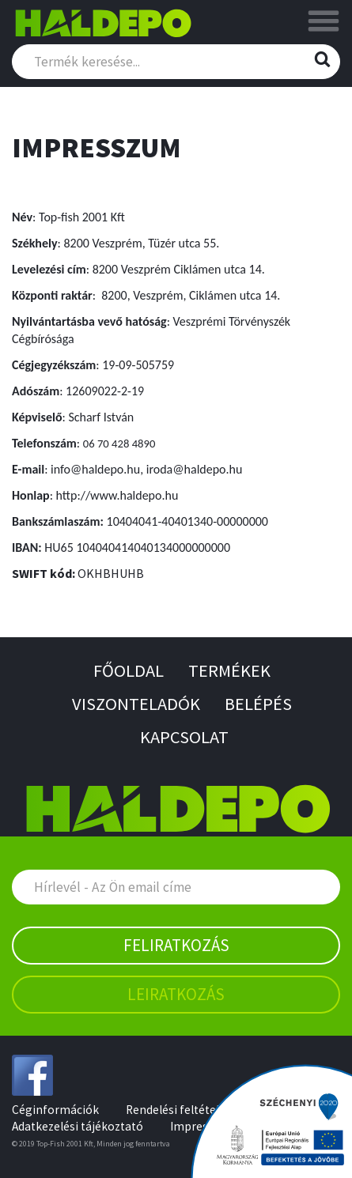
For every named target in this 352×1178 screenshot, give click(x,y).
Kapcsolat (184, 736)
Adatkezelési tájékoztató (77, 1126)
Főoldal (128, 670)
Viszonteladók (136, 703)
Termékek (229, 670)
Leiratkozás (176, 994)
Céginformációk (55, 1109)
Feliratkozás (176, 945)
